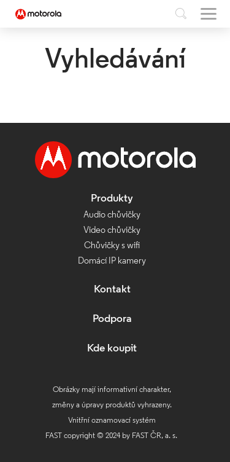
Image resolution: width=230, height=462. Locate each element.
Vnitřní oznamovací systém (112, 421)
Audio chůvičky (111, 215)
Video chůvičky (111, 230)
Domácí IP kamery (112, 261)
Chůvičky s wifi (112, 246)
